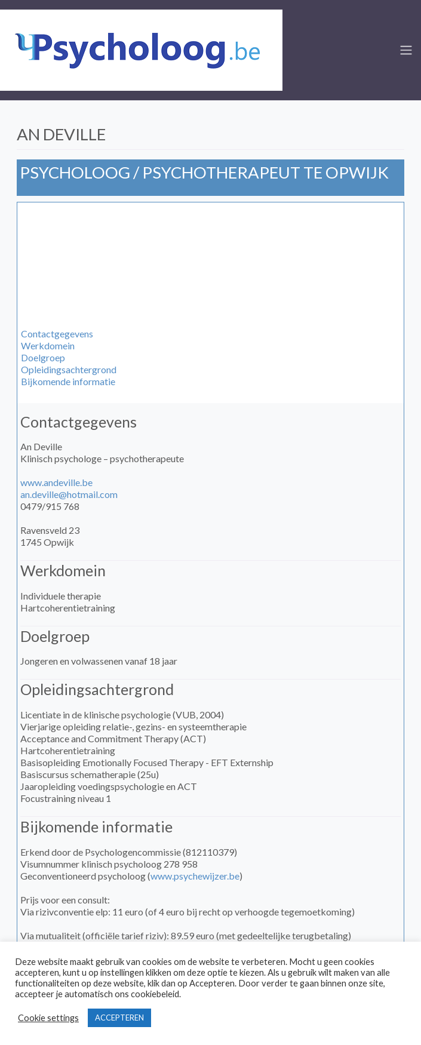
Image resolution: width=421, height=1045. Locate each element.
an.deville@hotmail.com (69, 494)
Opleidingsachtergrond (68, 369)
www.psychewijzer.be (194, 875)
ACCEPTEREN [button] (119, 1017)
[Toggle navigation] (406, 50)
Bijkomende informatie (68, 381)
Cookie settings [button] (48, 1018)
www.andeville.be (56, 482)
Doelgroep (43, 357)
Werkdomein (48, 345)
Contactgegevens (57, 333)
